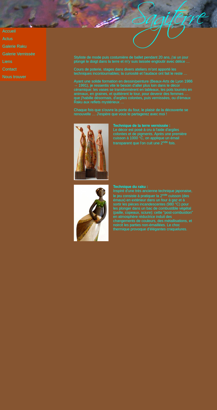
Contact (9, 69)
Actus (7, 38)
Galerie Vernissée (18, 54)
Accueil (9, 31)
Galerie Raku (14, 46)
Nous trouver (14, 76)
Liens (7, 61)
